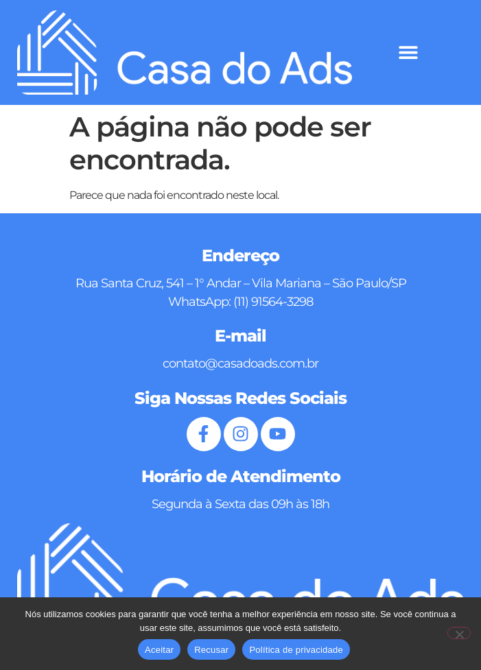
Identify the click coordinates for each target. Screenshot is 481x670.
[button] (407, 52)
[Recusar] (459, 633)
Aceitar (159, 650)
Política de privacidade (296, 650)
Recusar (211, 650)
